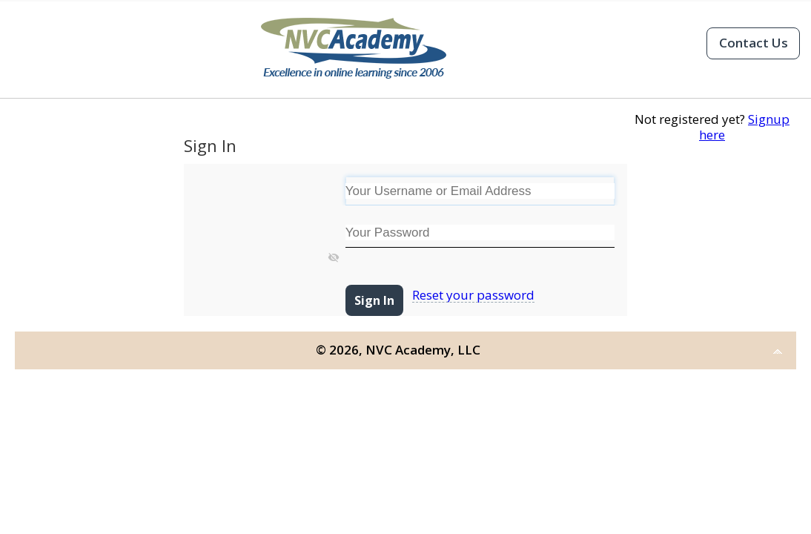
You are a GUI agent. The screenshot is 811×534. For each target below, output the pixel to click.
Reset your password (473, 294)
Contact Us (753, 42)
